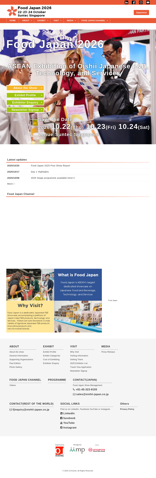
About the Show (73, 10)
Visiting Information (79, 356)
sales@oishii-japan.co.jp (91, 394)
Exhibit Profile (96, 10)
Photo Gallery (15, 367)
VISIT (56, 20)
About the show (16, 352)
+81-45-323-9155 (85, 389)
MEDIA (70, 20)
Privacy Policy (127, 409)
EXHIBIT (41, 20)
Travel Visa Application (81, 367)
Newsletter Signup (25, 109)
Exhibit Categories (51, 356)
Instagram (68, 427)
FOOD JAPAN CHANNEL (93, 20)
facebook (67, 418)
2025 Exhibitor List (79, 363)
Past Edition (15, 363)
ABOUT (25, 20)
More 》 (11, 184)
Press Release (108, 352)
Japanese (141, 12)
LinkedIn (67, 413)
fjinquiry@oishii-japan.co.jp (29, 409)
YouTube (67, 423)
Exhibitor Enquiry (121, 10)
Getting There (76, 359)
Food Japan (112, 300)
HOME (13, 20)
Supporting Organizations (21, 359)
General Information (18, 356)
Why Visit (74, 352)
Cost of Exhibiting (51, 359)
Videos (12, 385)
